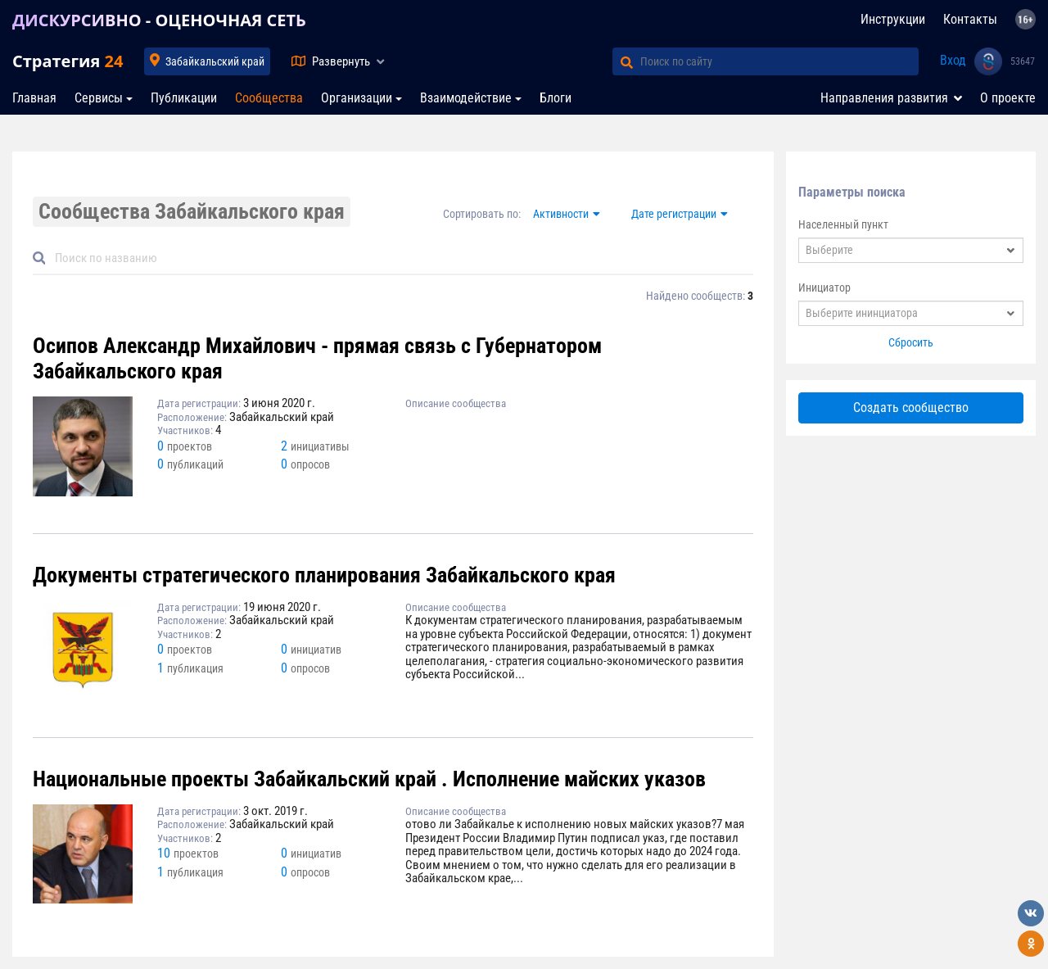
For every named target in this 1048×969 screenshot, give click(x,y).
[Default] (399, 258)
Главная (34, 98)
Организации (356, 98)
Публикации (184, 98)
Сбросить (910, 342)
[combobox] (910, 250)
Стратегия (67, 61)
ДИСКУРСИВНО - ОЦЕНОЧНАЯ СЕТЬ (159, 20)
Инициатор (824, 287)
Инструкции (893, 19)
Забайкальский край (214, 61)
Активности (561, 213)
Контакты (970, 19)
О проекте (1008, 98)
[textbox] (911, 250)
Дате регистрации (673, 213)
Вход (953, 60)
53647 (1022, 61)
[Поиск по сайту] (779, 61)
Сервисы (99, 98)
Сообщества (269, 98)
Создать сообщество (911, 407)
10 (188, 853)
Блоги (555, 98)
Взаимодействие (466, 98)
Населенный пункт (843, 224)
